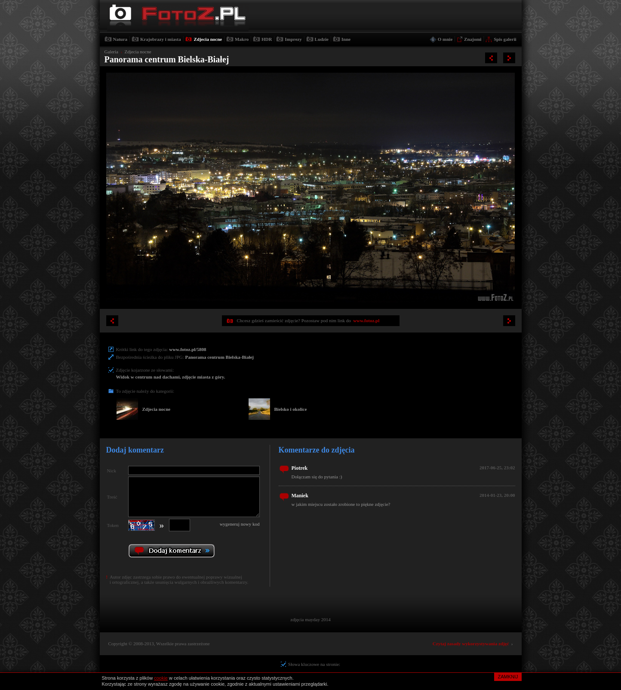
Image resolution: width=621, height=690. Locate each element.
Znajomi (472, 39)
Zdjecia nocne (208, 39)
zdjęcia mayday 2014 (310, 619)
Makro (242, 39)
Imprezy (293, 39)
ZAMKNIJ (508, 676)
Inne (345, 39)
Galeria (111, 51)
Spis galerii (505, 39)
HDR (266, 39)
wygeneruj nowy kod (240, 524)
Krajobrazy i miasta (160, 39)
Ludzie (322, 39)
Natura (120, 39)
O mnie (445, 39)
